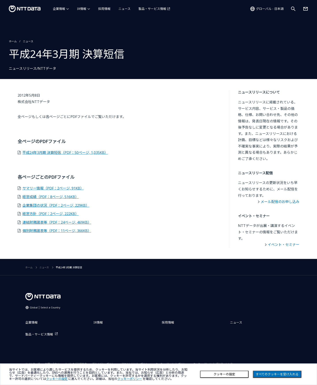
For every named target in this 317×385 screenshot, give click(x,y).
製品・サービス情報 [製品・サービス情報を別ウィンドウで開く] (152, 9)
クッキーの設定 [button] (57, 379)
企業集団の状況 (55, 205)
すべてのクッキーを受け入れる (277, 374)
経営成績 (50, 196)
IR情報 (81, 9)
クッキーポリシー (129, 379)
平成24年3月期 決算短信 (65, 152)
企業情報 (59, 9)
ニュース (124, 9)
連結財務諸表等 (56, 222)
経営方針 (50, 213)
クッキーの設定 (224, 374)
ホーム (13, 41)
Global (45, 307)
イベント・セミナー (283, 244)
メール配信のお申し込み (280, 201)
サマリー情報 (53, 188)
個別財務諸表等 (56, 230)
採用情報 (104, 9)
